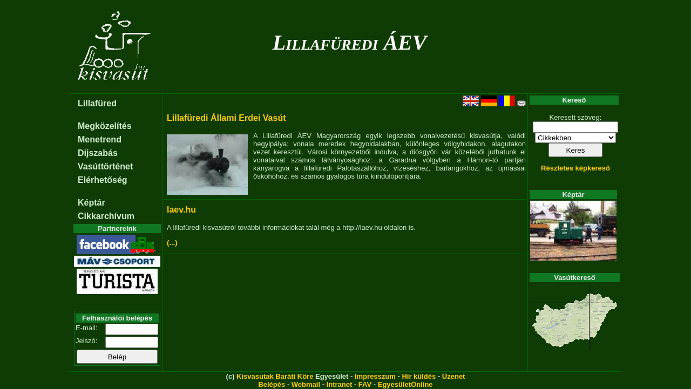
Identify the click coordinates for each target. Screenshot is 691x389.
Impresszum (375, 376)
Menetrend (99, 139)
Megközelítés (105, 126)
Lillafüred (97, 103)
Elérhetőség (102, 180)
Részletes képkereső (575, 168)
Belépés (271, 384)
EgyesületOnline (405, 384)
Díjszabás (98, 153)
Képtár (91, 202)
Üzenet (453, 376)
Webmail (306, 384)
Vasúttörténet (105, 166)
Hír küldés (419, 376)
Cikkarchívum (106, 216)
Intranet (340, 384)
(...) (172, 242)
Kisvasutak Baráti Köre (274, 376)
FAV (364, 384)
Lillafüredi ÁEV (350, 42)
